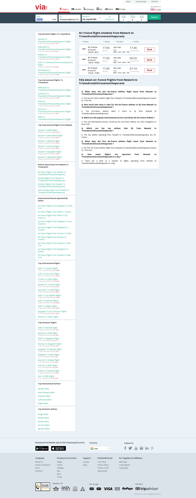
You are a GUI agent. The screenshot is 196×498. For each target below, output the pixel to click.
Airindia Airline (43, 389)
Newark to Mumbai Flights (49, 141)
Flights (59, 462)
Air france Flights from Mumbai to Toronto (52, 238)
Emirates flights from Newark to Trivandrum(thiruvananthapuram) (51, 185)
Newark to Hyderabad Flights (50, 157)
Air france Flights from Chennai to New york (54, 256)
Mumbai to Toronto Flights (49, 284)
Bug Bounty (102, 471)
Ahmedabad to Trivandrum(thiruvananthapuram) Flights (54, 71)
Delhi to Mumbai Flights (48, 327)
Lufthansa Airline (44, 399)
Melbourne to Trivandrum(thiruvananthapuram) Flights (54, 88)
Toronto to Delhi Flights (48, 279)
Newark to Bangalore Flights (50, 151)
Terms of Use (103, 468)
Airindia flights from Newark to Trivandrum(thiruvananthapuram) (51, 179)
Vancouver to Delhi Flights (49, 290)
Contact (86, 462)
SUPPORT (154, 2)
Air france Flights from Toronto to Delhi (54, 233)
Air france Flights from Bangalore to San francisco (55, 222)
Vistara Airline (43, 421)
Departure (86, 16)
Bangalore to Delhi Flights (48, 354)
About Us (39, 462)
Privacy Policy (103, 465)
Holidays (60, 468)
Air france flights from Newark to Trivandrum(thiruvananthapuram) (52, 173)
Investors (39, 471)
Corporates (123, 468)
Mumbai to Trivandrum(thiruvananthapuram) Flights (54, 40)
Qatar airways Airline (46, 392)
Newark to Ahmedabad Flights (50, 135)
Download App (141, 2)
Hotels (59, 465)
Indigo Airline (43, 403)
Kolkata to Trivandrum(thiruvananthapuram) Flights (54, 55)
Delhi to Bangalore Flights (48, 338)
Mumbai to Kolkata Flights (49, 360)
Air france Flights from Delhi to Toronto (54, 212)
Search (154, 17)
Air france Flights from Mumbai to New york (54, 244)
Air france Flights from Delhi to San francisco (53, 216)
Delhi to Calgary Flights (47, 306)
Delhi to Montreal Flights (48, 300)
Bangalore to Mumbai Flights (50, 349)
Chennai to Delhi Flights (48, 365)
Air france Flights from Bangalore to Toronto (53, 228)
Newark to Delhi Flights (47, 130)
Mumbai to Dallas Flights (48, 317)
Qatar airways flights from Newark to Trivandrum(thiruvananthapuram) (53, 191)
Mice (59, 474)
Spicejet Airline (44, 429)
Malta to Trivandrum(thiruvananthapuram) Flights (54, 118)
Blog (85, 465)
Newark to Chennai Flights (49, 146)
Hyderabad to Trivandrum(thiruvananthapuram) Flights (54, 48)
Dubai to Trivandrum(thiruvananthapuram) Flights (54, 102)
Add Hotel (123, 462)
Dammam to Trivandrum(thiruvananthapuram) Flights (54, 94)
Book (149, 49)
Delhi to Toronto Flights (48, 268)
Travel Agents (124, 465)
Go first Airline (44, 425)
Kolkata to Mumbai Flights (49, 371)
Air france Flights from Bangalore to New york (55, 207)
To (61, 17)
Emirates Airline (44, 396)
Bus (58, 471)
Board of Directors (42, 465)
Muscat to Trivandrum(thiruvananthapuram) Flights (54, 110)
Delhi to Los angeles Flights (49, 295)
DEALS (128, 2)
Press (37, 468)
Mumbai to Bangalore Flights (50, 344)
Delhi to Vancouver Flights (49, 274)
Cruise (59, 477)
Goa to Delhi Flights (46, 376)
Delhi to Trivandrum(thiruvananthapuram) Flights (55, 63)
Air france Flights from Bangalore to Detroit (53, 250)
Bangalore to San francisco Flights (52, 311)
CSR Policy (102, 462)
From (38, 17)
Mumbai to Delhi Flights (48, 333)
